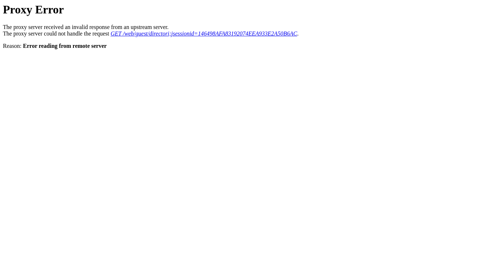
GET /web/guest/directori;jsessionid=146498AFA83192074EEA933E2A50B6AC (204, 33)
